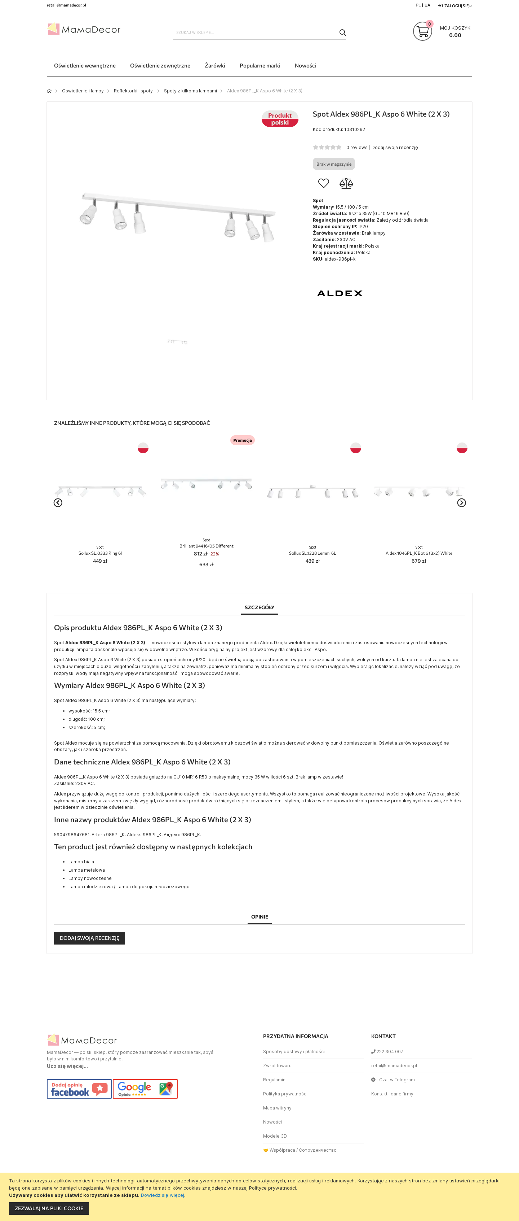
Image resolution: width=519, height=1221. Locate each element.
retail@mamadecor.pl (394, 1065)
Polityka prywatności (285, 1093)
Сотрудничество (318, 1150)
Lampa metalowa (86, 870)
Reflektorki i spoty (134, 90)
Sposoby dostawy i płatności (294, 1051)
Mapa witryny (277, 1108)
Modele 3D (275, 1136)
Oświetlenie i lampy (83, 90)
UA (427, 5)
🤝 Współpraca (279, 1150)
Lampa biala (81, 861)
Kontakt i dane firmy (392, 1093)
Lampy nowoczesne (90, 878)
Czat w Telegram (393, 1079)
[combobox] (259, 32)
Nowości (272, 1122)
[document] (260, 1197)
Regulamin (274, 1079)
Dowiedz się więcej (162, 1195)
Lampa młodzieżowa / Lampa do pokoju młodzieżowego (129, 886)
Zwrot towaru (277, 1065)
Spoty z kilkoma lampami (190, 90)
